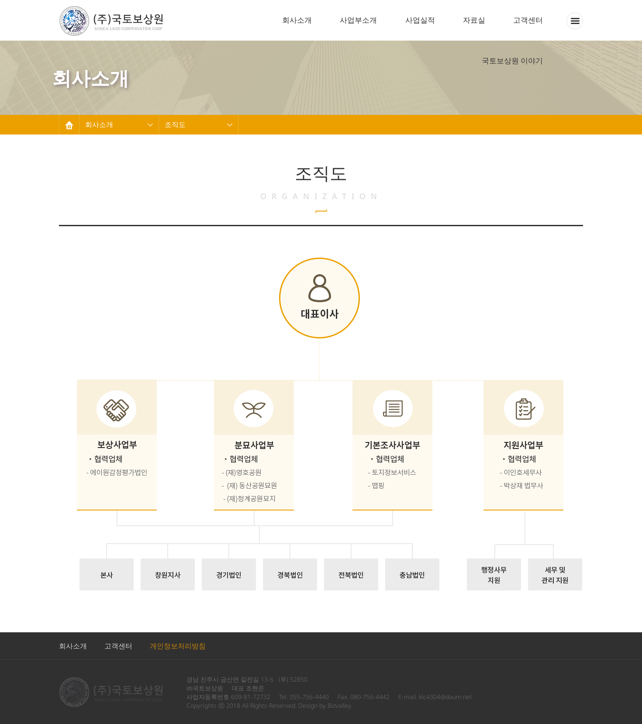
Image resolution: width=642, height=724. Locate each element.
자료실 (474, 20)
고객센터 (528, 20)
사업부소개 (358, 20)
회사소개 (297, 20)
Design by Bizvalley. (325, 705)
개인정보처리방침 (178, 646)
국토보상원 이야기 (512, 60)
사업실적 (420, 20)
